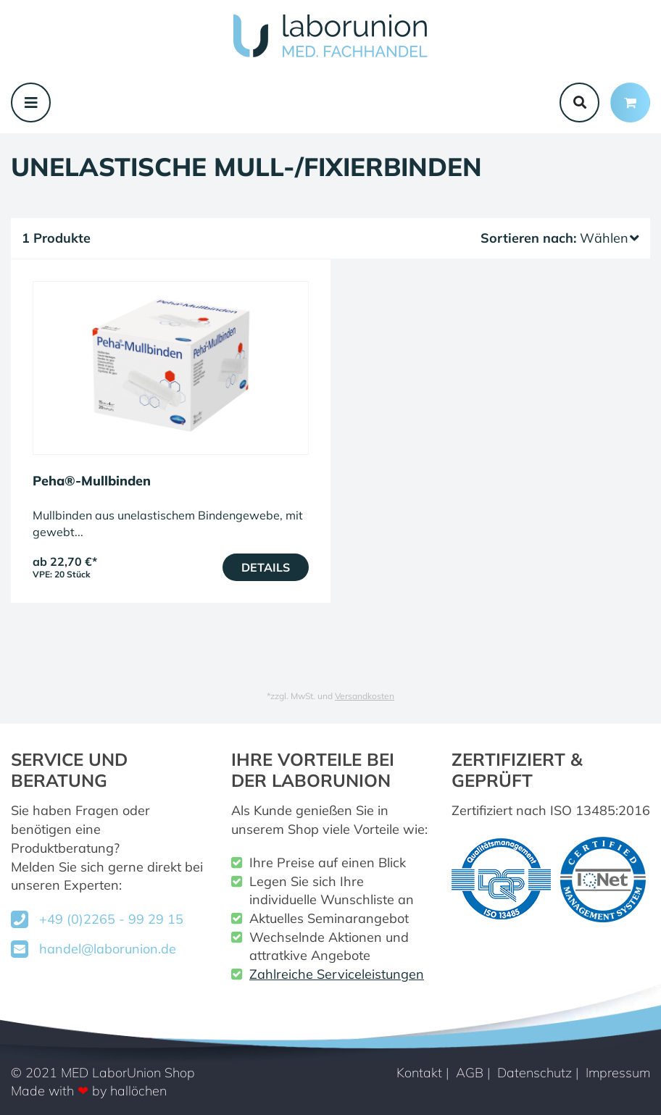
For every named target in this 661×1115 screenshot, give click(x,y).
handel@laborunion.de (107, 948)
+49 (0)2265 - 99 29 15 (111, 919)
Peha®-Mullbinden (92, 480)
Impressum (618, 1072)
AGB (469, 1072)
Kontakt (419, 1072)
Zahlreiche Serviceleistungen (336, 974)
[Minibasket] (630, 102)
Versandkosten (364, 695)
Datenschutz (534, 1072)
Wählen (609, 238)
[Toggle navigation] (31, 102)
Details (265, 567)
